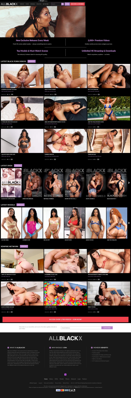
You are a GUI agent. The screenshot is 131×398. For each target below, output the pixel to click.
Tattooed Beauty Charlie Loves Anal (98, 274)
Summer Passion (49, 154)
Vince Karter (4, 308)
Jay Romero (47, 276)
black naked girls (33, 362)
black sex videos (29, 358)
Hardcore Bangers (28, 198)
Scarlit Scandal (72, 357)
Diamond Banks (52, 362)
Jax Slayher (56, 358)
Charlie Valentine (97, 276)
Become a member (77, 4)
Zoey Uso (8, 276)
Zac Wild (3, 276)
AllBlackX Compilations (8, 198)
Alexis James (10, 308)
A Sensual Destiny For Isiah (9, 89)
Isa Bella (96, 308)
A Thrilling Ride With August (9, 122)
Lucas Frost (90, 276)
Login (67, 4)
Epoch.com (36, 387)
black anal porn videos (65, 358)
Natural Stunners (49, 198)
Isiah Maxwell (4, 91)
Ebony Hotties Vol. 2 (70, 198)
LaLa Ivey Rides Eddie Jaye (8, 154)
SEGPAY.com (77, 387)
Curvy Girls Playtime (50, 307)
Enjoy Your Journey (50, 89)
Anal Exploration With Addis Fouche (55, 122)
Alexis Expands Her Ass (7, 307)
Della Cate (52, 276)
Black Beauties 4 (111, 198)
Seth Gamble (91, 308)
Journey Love (53, 91)
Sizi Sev (65, 360)
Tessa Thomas (98, 156)
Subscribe (107, 328)
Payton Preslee (48, 308)
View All (31, 61)
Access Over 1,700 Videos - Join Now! (65, 319)
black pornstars (25, 357)
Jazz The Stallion (96, 123)
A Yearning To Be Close (51, 274)
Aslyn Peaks (78, 357)
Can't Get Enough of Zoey (8, 274)
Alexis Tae (51, 358)
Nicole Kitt (96, 91)
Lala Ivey (8, 156)
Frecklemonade (55, 156)
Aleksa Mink (54, 308)
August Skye (9, 123)
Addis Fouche (54, 123)
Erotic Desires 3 (90, 198)
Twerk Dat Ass (92, 154)
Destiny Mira (10, 91)
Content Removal (98, 387)
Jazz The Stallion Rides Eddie (96, 122)
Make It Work (91, 307)
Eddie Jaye (47, 91)
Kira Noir (66, 357)
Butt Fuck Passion (93, 89)
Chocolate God (48, 156)
